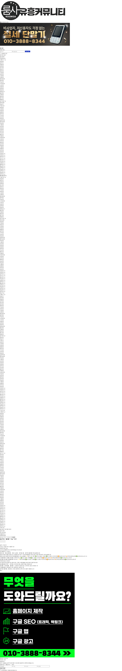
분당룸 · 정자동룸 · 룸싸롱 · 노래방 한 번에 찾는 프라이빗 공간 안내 (17, 565)
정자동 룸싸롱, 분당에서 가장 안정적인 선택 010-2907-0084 (15, 569)
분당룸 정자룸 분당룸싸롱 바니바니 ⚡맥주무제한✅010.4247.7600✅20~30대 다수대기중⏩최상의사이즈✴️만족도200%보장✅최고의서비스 (36, 559)
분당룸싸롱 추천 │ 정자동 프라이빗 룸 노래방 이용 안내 (14, 564)
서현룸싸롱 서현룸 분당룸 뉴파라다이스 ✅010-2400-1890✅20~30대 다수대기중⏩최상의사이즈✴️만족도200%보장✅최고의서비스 (34, 557)
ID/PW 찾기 (3, 55)
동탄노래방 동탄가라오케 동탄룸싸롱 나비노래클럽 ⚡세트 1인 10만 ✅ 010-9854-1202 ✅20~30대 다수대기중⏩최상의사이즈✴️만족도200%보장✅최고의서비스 (42, 556)
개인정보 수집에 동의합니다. (9, 670)
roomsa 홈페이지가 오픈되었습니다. (9, 550)
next (4, 541)
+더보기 (5, 545)
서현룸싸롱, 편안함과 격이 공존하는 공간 (10, 567)
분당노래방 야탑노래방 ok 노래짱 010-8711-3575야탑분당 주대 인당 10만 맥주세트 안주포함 (24, 554)
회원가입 (2, 49)
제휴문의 (2, 548)
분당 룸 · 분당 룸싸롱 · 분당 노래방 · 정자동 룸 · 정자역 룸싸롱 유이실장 (18, 553)
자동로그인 (4, 53)
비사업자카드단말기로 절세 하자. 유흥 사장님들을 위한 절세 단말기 (17, 562)
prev (1, 541)
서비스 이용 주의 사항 (5, 546)
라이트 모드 (6, 22)
